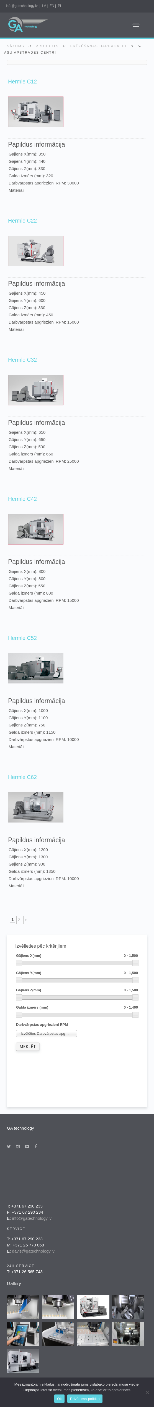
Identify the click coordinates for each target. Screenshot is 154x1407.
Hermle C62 (22, 777)
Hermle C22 (22, 221)
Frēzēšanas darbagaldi (98, 46)
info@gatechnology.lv (22, 6)
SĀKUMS (15, 46)
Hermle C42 (22, 499)
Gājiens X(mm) (77, 955)
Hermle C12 (22, 81)
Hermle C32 (22, 360)
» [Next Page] (26, 920)
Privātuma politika (85, 1399)
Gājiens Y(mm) (77, 973)
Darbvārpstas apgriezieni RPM (42, 1024)
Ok (59, 1399)
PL (60, 6)
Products (47, 46)
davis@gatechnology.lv (33, 1251)
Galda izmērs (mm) (77, 1007)
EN (52, 6)
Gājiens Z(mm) (77, 990)
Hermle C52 (22, 638)
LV (44, 6)
